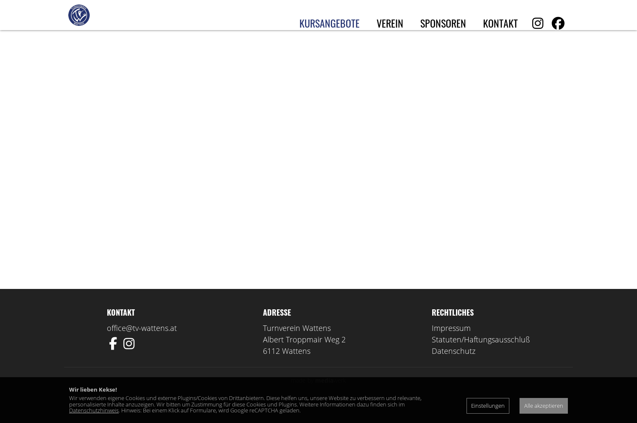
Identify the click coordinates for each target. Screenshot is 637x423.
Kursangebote (329, 23)
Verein (390, 23)
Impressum (451, 344)
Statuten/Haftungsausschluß (481, 356)
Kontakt (500, 23)
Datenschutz (453, 367)
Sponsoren (443, 23)
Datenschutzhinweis (94, 410)
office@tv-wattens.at (142, 344)
